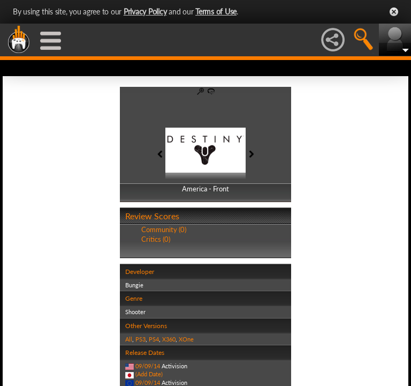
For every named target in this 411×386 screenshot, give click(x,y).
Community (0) (163, 229)
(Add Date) (149, 373)
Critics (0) (155, 239)
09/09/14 (147, 365)
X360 (169, 339)
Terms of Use (216, 11)
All (128, 339)
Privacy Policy (145, 11)
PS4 (154, 339)
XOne (186, 339)
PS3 (140, 339)
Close (394, 12)
